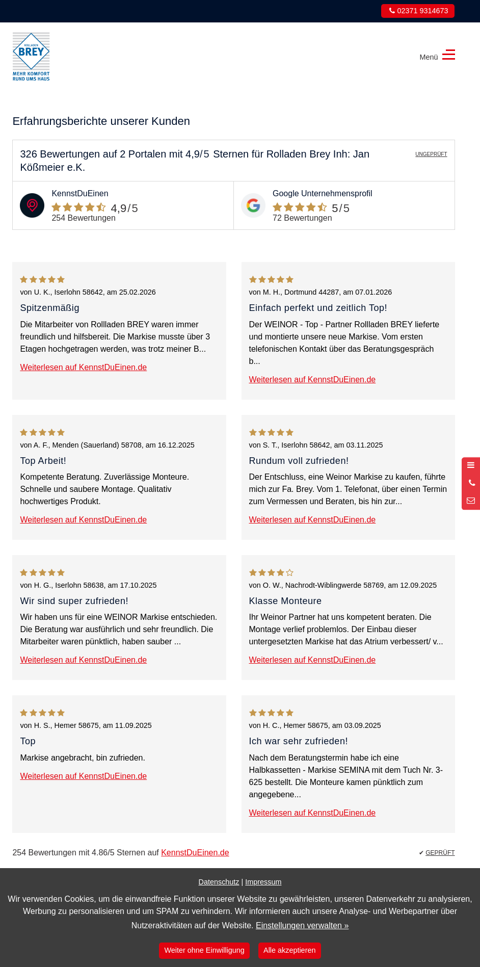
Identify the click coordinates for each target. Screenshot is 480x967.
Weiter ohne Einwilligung (205, 950)
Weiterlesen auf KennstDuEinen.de (83, 367)
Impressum (263, 882)
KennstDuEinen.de (195, 852)
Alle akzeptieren (289, 950)
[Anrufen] (471, 483)
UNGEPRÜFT (431, 154)
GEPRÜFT (440, 852)
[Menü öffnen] (471, 466)
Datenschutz (219, 882)
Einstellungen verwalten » (302, 925)
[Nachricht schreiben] (471, 501)
